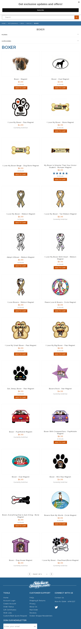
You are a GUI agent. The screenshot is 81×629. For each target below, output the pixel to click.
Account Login (9, 601)
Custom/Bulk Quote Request (15, 616)
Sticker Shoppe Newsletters (41, 616)
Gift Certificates (9, 610)
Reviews (33, 613)
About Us (33, 607)
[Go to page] (40, 574)
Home (5, 598)
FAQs (32, 598)
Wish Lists (7, 613)
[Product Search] (38, 17)
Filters (4, 34)
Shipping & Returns (37, 601)
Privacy (33, 604)
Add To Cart (20, 88)
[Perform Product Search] (76, 17)
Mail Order (34, 610)
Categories (6, 41)
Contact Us (59, 598)
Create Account (9, 604)
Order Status (8, 607)
